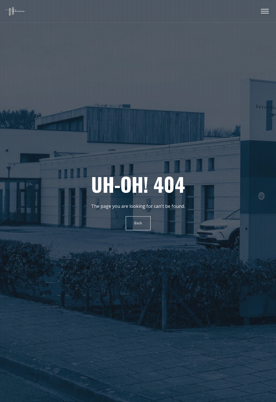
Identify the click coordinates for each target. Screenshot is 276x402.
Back (138, 223)
